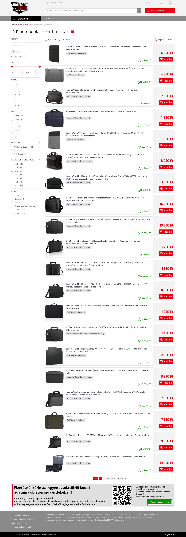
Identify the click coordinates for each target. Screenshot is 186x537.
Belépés (152, 2)
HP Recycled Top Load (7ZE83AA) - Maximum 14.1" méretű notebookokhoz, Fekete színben (107, 435)
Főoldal (14, 25)
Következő (111, 478)
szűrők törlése (16, 56)
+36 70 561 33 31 (55, 2)
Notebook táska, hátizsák (42, 25)
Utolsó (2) (122, 478)
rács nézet (52, 40)
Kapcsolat (50, 18)
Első (95, 478)
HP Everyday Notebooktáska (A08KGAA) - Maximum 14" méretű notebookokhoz (102, 111)
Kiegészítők (24, 25)
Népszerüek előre (165, 39)
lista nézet (66, 40)
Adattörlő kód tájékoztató (21, 527)
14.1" (14, 51)
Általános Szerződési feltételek (23, 519)
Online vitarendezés (18, 523)
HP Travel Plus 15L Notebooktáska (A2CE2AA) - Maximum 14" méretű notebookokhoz (105, 456)
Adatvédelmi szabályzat (20, 515)
